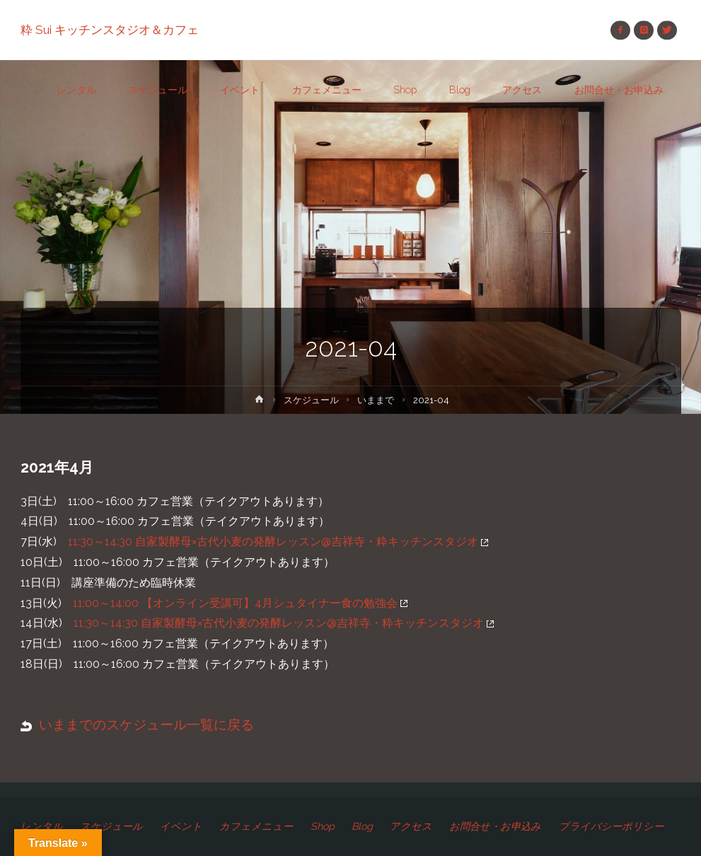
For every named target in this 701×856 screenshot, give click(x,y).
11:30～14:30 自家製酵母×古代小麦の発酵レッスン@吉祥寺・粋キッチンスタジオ (278, 541)
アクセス (411, 826)
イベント (181, 826)
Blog (362, 826)
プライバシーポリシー (611, 826)
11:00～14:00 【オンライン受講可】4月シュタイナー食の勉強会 (240, 603)
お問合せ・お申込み (495, 826)
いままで (375, 400)
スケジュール (311, 400)
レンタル (42, 826)
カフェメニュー (256, 826)
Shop (323, 826)
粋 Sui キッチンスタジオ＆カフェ (110, 30)
